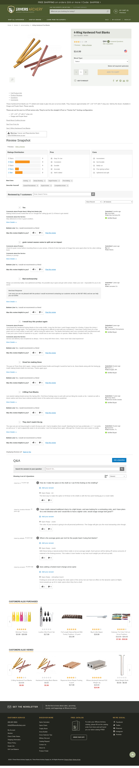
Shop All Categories (17, 20)
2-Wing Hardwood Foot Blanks (21, 680)
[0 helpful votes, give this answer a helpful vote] (43, 500)
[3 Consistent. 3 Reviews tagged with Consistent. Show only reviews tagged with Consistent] (69, 162)
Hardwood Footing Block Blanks (46, 680)
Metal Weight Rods (121, 680)
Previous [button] (10, 621)
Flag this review (50, 233)
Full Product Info (16, 93)
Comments (14, 100)
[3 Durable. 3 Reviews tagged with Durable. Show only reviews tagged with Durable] (69, 165)
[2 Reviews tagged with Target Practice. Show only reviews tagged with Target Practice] (54, 180)
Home (9, 25)
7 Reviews (77, 45)
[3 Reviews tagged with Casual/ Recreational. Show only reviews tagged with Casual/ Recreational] (31, 185)
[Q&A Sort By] (118, 476)
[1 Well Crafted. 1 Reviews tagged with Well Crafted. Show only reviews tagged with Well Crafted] (69, 172)
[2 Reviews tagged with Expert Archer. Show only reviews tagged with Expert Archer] (46, 185)
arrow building (25, 25)
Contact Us (42, 744)
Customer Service (80, 7)
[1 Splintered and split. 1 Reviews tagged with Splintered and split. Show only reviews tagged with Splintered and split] (111, 172)
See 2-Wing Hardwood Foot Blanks (18, 128)
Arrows (16, 25)
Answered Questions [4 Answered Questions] (116, 41)
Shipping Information (14, 739)
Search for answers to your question (29, 469)
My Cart (124, 10)
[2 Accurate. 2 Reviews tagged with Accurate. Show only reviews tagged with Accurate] (69, 169)
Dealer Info (11, 746)
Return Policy (12, 743)
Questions (14, 97)
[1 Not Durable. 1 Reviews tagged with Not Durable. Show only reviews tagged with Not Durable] (111, 162)
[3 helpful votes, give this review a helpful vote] (33, 442)
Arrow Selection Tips (45, 735)
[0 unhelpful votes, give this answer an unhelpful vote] (49, 500)
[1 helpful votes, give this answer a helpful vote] (43, 586)
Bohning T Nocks (21, 632)
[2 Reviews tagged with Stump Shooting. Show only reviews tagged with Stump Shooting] (39, 180)
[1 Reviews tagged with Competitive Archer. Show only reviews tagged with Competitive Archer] (61, 185)
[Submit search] (122, 469)
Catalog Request (44, 741)
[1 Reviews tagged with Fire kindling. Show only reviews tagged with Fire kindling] (67, 180)
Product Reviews (16, 95)
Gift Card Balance (13, 749)
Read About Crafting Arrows (15, 120)
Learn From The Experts (57, 20)
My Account (116, 20)
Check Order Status (14, 736)
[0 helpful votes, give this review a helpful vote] (33, 233)
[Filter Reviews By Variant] (118, 201)
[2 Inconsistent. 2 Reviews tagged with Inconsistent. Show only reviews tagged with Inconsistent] (111, 158)
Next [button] (130, 621)
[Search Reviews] (64, 194)
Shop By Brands (36, 20)
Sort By (106, 476)
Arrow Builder (43, 732)
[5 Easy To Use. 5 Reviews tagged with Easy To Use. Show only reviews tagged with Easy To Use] (69, 158)
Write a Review (87, 45)
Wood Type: (78, 58)
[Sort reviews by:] (93, 201)
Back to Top (27, 452)
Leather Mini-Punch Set (47, 632)
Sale (107, 20)
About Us (42, 748)
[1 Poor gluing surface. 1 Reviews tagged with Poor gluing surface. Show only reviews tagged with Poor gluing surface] (111, 169)
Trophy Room (43, 728)
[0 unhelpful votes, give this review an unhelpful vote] (40, 233)
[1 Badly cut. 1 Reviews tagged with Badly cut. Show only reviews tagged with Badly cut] (111, 165)
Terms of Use (76, 759)
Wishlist (128, 20)
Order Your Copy (79, 737)
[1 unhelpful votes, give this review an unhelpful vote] (40, 442)
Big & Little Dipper (97, 632)
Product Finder (43, 751)
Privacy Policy (68, 759)
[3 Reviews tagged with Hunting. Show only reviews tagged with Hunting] (27, 180)
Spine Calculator (44, 722)
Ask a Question (108, 44)
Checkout (122, 12)
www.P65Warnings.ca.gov (16, 135)
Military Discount (44, 738)
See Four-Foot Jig (12, 124)
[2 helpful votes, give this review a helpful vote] (33, 413)
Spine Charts (43, 725)
